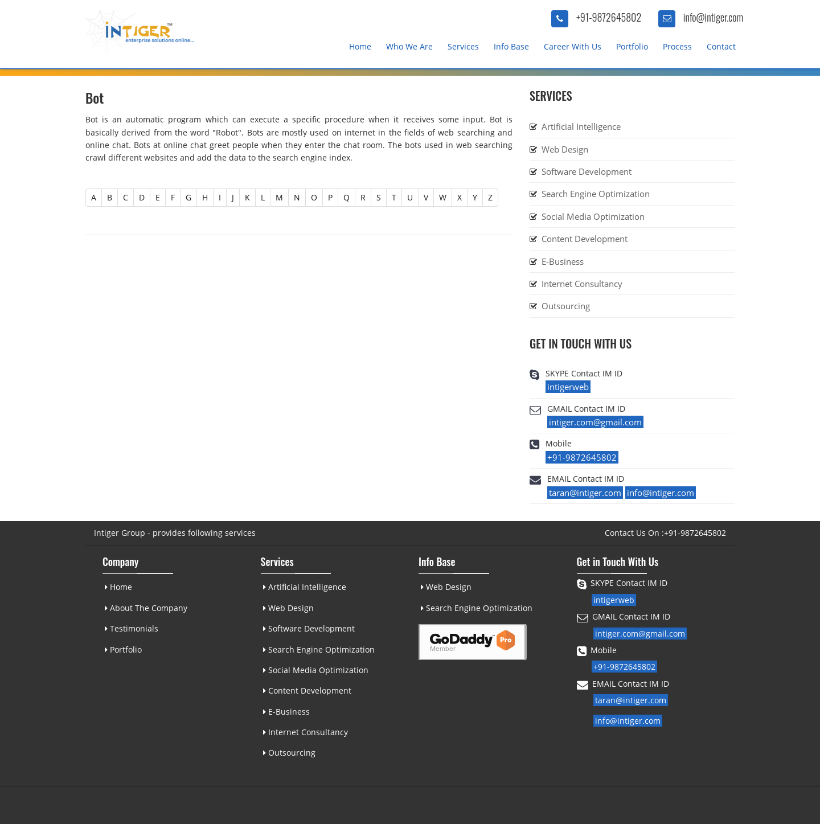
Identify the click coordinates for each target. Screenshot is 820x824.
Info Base (511, 46)
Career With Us (572, 46)
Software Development (587, 171)
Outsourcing (566, 305)
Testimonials (131, 628)
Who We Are (409, 46)
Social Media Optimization (593, 216)
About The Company (145, 607)
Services (463, 46)
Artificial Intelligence (581, 126)
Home (360, 46)
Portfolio (632, 46)
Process (677, 46)
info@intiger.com (713, 17)
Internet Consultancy (582, 283)
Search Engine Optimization (596, 193)
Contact (721, 46)
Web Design (565, 149)
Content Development (585, 238)
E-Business (563, 261)
